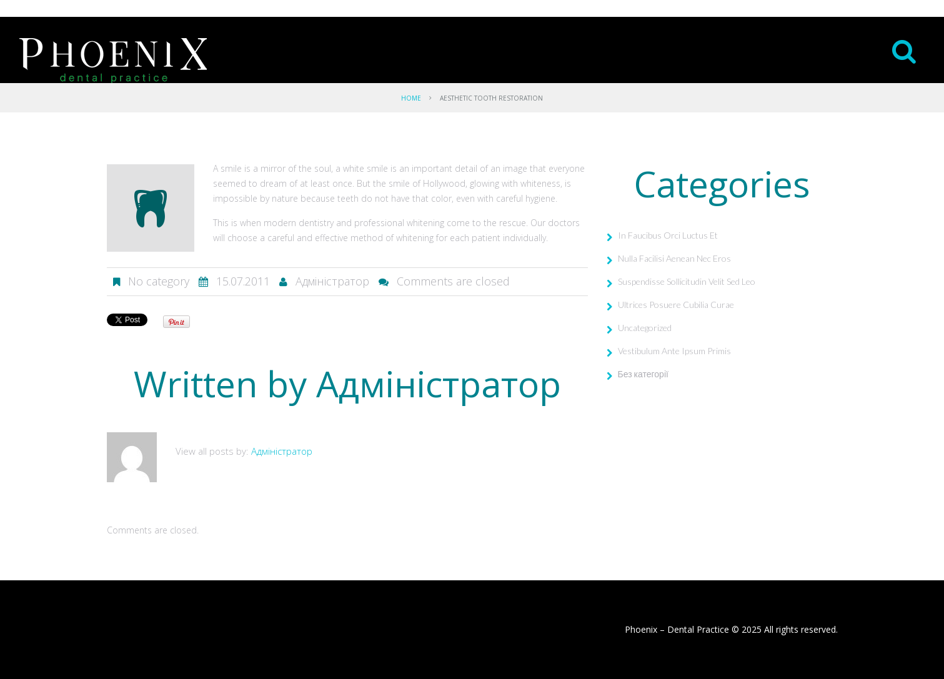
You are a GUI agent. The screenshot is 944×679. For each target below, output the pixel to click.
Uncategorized (645, 327)
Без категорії (643, 374)
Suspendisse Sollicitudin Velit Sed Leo (686, 281)
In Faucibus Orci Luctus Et (668, 235)
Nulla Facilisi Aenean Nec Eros (674, 258)
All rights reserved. (801, 629)
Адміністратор (332, 281)
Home (411, 98)
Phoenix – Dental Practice (677, 629)
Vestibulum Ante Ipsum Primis (674, 350)
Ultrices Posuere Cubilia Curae (676, 304)
